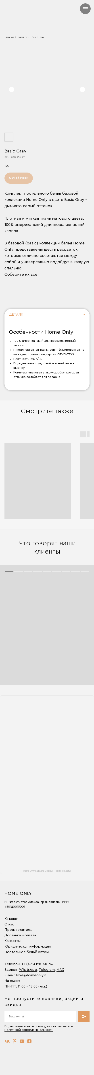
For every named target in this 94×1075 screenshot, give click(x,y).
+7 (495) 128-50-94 (37, 964)
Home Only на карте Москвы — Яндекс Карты (47, 871)
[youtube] (22, 1041)
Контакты (12, 941)
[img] (76, 12)
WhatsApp (28, 969)
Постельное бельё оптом (26, 952)
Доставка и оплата (20, 935)
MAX (60, 969)
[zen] (29, 1041)
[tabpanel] (47, 355)
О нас (9, 924)
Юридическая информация (27, 946)
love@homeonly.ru (31, 975)
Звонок (10, 969)
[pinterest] (14, 1041)
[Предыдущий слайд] (11, 89)
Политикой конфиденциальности (28, 1029)
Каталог (22, 37)
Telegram (47, 969)
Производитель (18, 929)
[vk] (7, 1041)
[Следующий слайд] (82, 89)
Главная (9, 37)
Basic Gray (37, 37)
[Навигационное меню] (85, 8)
